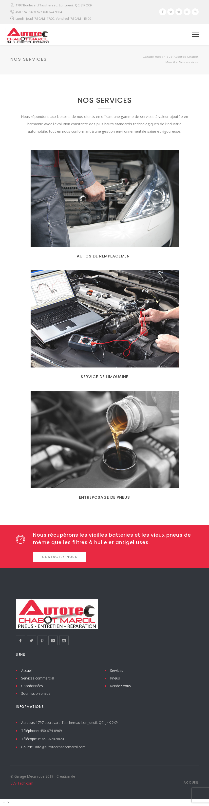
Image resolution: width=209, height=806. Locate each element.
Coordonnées (32, 685)
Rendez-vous (120, 685)
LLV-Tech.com (21, 783)
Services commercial (37, 678)
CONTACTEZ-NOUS (59, 556)
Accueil (26, 670)
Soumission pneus (35, 693)
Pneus (115, 678)
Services (116, 670)
